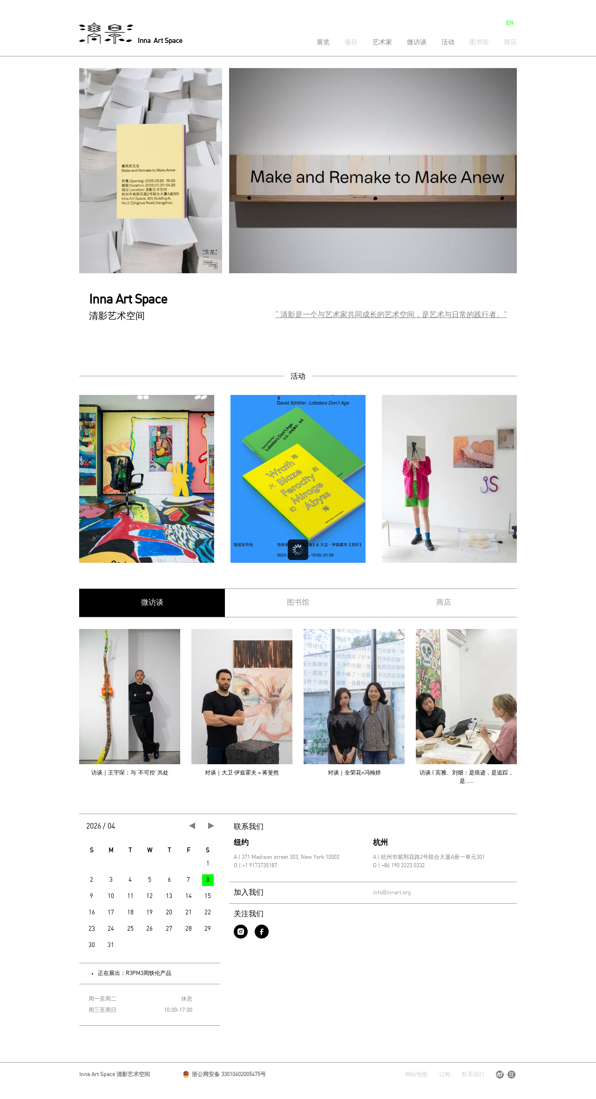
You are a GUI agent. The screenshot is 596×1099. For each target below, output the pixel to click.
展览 (323, 42)
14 (188, 896)
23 (91, 929)
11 (130, 896)
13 (169, 896)
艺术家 (382, 42)
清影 (131, 33)
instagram (241, 932)
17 (111, 913)
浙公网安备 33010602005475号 (224, 1074)
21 (188, 913)
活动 (447, 42)
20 (169, 913)
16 (91, 913)
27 (169, 929)
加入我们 (249, 893)
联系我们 (249, 827)
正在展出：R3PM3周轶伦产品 (134, 973)
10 (111, 896)
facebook (262, 932)
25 (130, 929)
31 (111, 945)
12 (149, 896)
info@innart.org (392, 893)
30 (91, 945)
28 (188, 929)
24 (111, 929)
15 (207, 896)
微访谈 (417, 42)
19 (149, 913)
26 (149, 929)
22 (207, 913)
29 (207, 929)
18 (130, 913)
